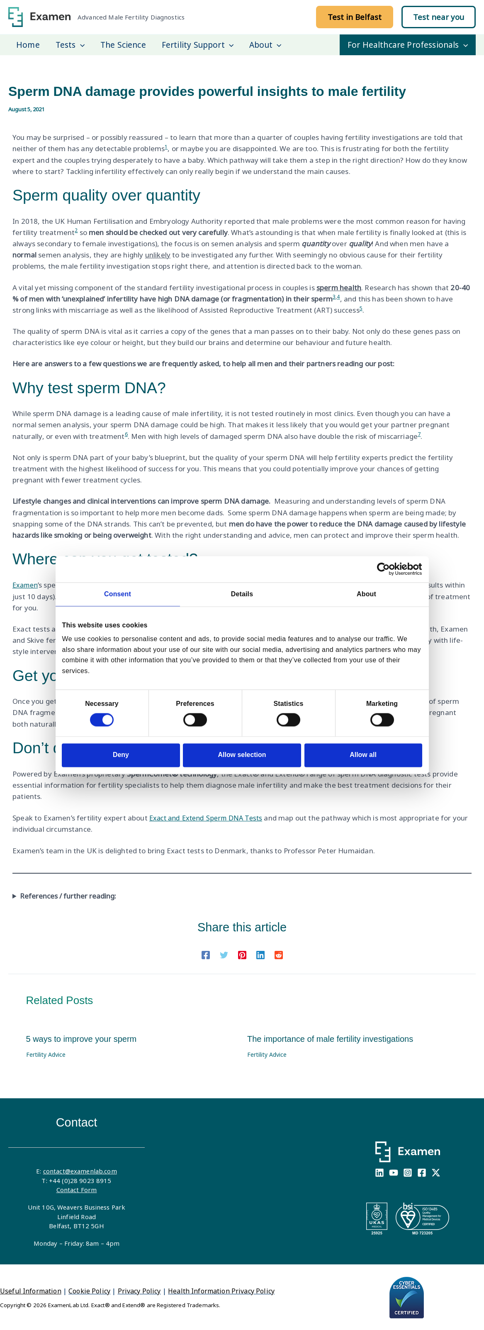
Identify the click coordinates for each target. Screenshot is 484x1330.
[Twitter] (224, 953)
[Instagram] (407, 1171)
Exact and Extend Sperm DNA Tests (208, 817)
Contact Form (76, 1189)
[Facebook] (206, 953)
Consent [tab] (117, 594)
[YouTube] (393, 1171)
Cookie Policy (89, 1290)
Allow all (363, 754)
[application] (80, 44)
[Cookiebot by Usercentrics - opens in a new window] (386, 569)
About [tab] (366, 594)
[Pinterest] (242, 953)
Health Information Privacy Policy (221, 1290)
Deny (121, 754)
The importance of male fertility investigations (330, 1038)
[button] (354, 17)
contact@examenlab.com (80, 1170)
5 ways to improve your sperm (81, 1038)
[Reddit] (279, 953)
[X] (435, 1171)
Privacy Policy (139, 1290)
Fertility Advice (46, 1054)
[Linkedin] (260, 953)
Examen (26, 585)
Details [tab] (242, 594)
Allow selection (242, 754)
